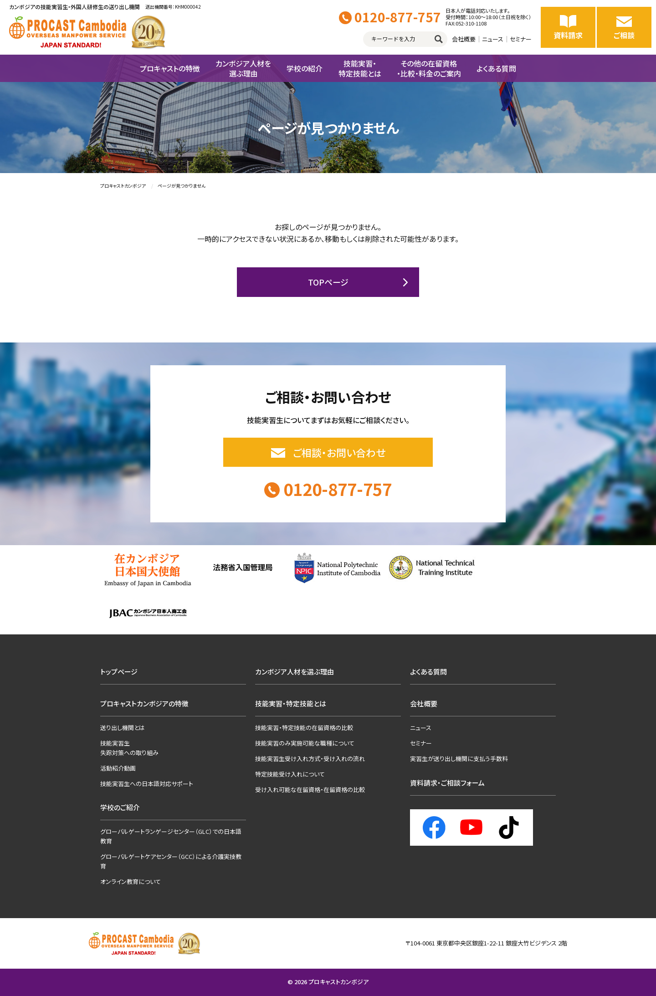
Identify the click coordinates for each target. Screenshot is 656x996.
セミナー (521, 39)
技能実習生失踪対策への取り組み (129, 748)
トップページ (119, 671)
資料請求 (568, 27)
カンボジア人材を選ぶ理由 (294, 671)
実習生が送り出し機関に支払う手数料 (459, 758)
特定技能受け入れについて (290, 774)
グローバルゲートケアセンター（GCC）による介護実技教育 (170, 861)
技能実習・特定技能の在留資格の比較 (304, 727)
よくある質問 (428, 671)
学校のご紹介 (120, 807)
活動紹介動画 (118, 768)
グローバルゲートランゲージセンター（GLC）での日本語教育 (170, 836)
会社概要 (464, 39)
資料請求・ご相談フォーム (447, 782)
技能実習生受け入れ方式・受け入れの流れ (310, 758)
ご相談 (624, 27)
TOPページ (328, 282)
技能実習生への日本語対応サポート (146, 783)
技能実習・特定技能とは (290, 703)
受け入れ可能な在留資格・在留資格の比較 (310, 789)
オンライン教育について (130, 881)
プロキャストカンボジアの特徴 (144, 703)
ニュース (492, 39)
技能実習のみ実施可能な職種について (304, 743)
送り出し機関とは (122, 727)
